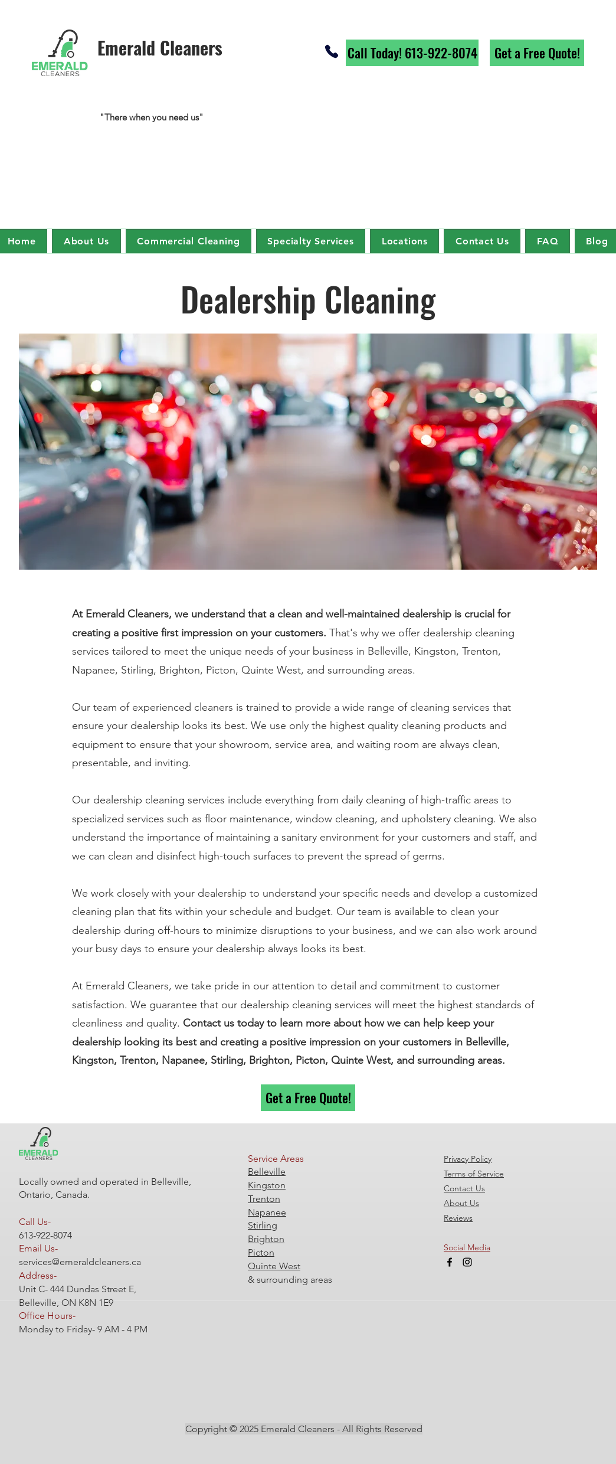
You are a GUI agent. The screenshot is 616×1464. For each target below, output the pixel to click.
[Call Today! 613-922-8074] (412, 53)
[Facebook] (450, 1262)
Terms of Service (474, 1173)
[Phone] (331, 51)
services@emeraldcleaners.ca (80, 1261)
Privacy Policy (468, 1158)
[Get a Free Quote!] (537, 53)
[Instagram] (467, 1262)
